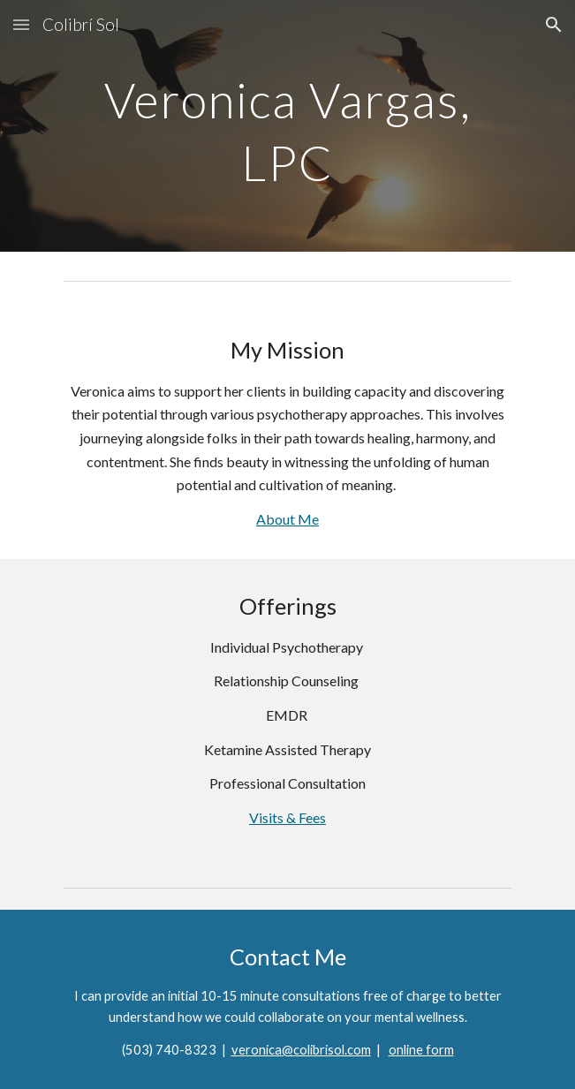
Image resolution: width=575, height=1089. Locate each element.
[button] (21, 24)
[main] (287, 126)
